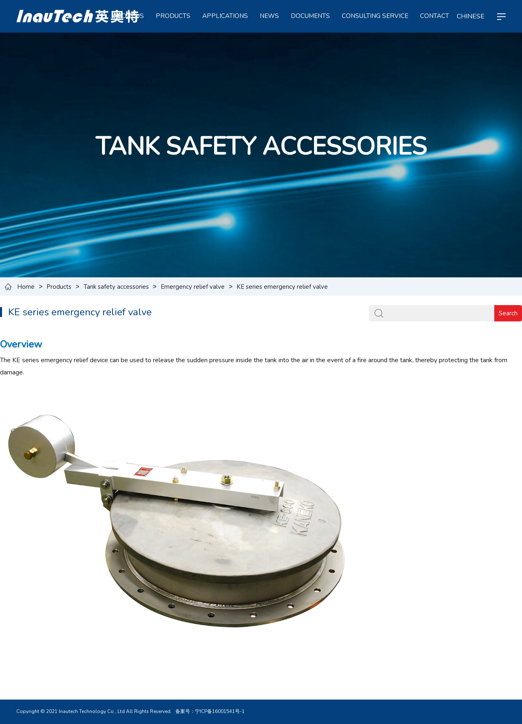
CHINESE (470, 16)
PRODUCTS (173, 16)
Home (26, 287)
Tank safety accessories (116, 287)
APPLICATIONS (225, 16)
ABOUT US (128, 16)
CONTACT (434, 16)
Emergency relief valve (193, 287)
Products (58, 287)
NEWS (269, 16)
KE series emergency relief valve (282, 287)
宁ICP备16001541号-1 (220, 711)
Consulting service (375, 16)
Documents (310, 16)
